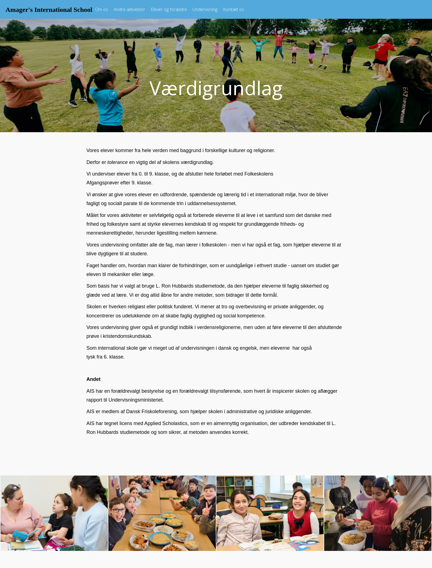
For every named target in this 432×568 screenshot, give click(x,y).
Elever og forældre (169, 9)
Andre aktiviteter (129, 9)
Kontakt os (233, 9)
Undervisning (205, 9)
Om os (101, 9)
